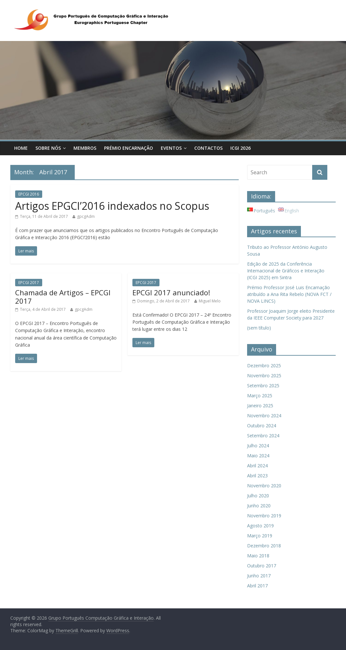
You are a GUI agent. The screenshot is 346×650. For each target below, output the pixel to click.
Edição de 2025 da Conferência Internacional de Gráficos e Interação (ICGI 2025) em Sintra (285, 270)
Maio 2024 (258, 455)
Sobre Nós (48, 148)
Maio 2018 (258, 556)
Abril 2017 (257, 586)
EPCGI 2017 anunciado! (171, 292)
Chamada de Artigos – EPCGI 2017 (63, 297)
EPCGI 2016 (28, 194)
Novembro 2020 (264, 485)
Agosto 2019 (260, 526)
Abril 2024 (257, 465)
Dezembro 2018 (264, 546)
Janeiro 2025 (260, 405)
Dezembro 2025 (264, 365)
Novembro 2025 (264, 375)
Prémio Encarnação (128, 148)
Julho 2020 (258, 496)
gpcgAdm (86, 216)
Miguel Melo (210, 301)
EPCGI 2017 (28, 282)
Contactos (208, 148)
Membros (84, 148)
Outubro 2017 (261, 566)
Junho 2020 (259, 506)
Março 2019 (259, 536)
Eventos (171, 148)
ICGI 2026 (240, 148)
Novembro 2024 (264, 415)
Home (21, 148)
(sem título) (259, 328)
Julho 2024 (258, 445)
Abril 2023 (257, 475)
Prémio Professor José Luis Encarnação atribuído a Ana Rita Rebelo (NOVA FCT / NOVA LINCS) (289, 294)
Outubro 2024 (261, 425)
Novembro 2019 (264, 516)
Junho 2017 (259, 576)
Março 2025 (259, 395)
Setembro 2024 (263, 435)
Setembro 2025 (263, 385)
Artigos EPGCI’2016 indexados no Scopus (112, 206)
